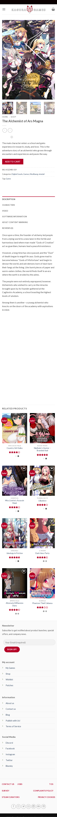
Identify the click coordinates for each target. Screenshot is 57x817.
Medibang (34, 174)
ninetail (41, 174)
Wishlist (9, 679)
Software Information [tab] (14, 216)
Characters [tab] (8, 205)
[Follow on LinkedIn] (33, 806)
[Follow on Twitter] (23, 806)
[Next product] (4, 130)
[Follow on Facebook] (13, 806)
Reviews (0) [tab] (7, 228)
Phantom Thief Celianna (42, 603)
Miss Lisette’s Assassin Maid (14, 501)
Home (5, 117)
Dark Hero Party (42, 553)
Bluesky (9, 766)
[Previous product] (10, 130)
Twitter (9, 760)
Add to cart (13, 161)
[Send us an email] (28, 806)
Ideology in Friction (15, 553)
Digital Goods (17, 174)
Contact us (11, 709)
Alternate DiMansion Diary (14, 604)
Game (8, 179)
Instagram (10, 754)
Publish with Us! (13, 720)
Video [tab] (5, 211)
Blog (8, 715)
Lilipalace (42, 500)
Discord (9, 743)
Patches (9, 685)
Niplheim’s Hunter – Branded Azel (42, 449)
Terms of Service (13, 726)
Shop (13, 117)
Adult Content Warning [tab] (15, 222)
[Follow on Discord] (43, 806)
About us (10, 703)
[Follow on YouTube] (38, 806)
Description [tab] (8, 199)
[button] (4, 9)
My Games (10, 668)
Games (26, 174)
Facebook (10, 748)
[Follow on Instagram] (18, 806)
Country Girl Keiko (15, 448)
